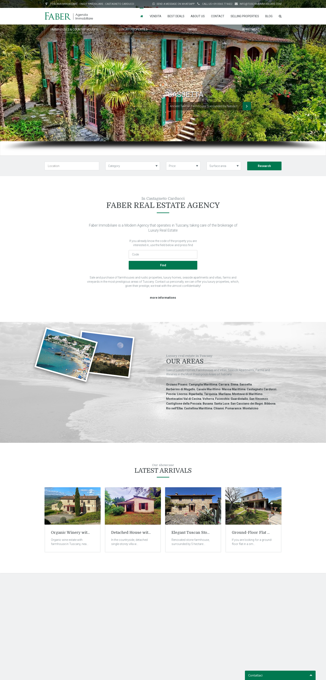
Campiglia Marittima (203, 384)
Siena (234, 384)
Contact (217, 16)
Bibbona (269, 403)
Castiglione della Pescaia (183, 403)
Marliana (225, 394)
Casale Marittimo (208, 389)
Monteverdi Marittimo (247, 394)
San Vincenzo (258, 398)
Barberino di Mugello (180, 389)
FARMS (192, 31)
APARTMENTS (251, 31)
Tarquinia (210, 394)
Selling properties (245, 16)
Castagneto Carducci (261, 389)
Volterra (208, 398)
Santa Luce (221, 403)
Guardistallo (239, 398)
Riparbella (196, 394)
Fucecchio (222, 398)
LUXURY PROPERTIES (133, 31)
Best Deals (176, 16)
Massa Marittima (234, 389)
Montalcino (250, 408)
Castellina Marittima (198, 408)
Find (163, 265)
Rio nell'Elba (174, 408)
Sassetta (246, 384)
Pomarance (233, 408)
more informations (163, 297)
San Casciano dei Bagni (247, 403)
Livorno (182, 394)
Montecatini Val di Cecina (183, 398)
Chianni (219, 408)
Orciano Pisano (177, 384)
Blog (269, 16)
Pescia (171, 394)
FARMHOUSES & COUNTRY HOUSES (74, 31)
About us (198, 16)
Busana (208, 403)
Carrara (224, 384)
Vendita (155, 16)
